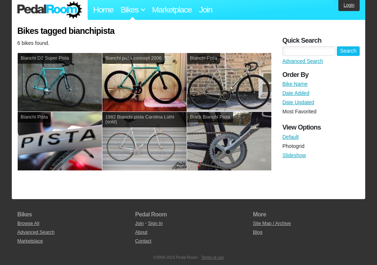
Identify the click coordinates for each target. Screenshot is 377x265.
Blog (258, 232)
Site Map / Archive (272, 223)
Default (290, 137)
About (141, 232)
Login (348, 5)
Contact (143, 241)
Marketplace (172, 9)
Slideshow (294, 155)
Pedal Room (49, 10)
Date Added (295, 93)
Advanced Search (302, 61)
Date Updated (298, 102)
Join (205, 9)
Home (103, 9)
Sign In (155, 223)
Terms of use (212, 257)
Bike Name (294, 84)
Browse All (28, 223)
